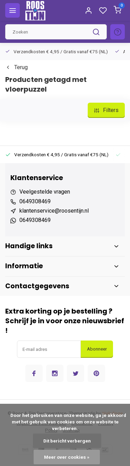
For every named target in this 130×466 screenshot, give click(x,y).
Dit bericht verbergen (67, 441)
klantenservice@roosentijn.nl (54, 210)
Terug (16, 67)
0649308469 (35, 201)
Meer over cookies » (66, 457)
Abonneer (97, 349)
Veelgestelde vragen (44, 191)
